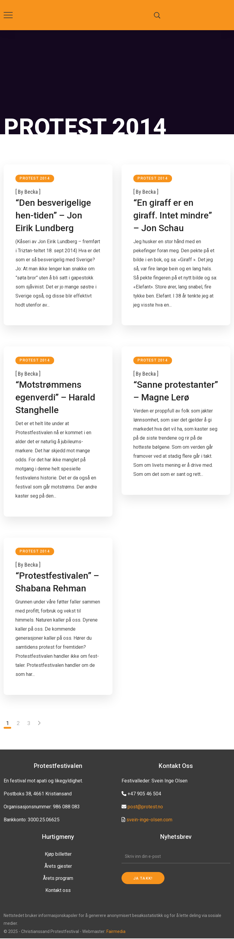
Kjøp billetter (58, 855)
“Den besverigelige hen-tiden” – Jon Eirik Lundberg (53, 215)
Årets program (58, 879)
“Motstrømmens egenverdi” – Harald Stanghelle (56, 397)
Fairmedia (115, 932)
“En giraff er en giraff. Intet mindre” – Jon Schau (173, 215)
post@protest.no (145, 807)
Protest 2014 (35, 178)
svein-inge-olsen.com (149, 820)
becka (31, 192)
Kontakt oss (58, 891)
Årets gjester (58, 867)
